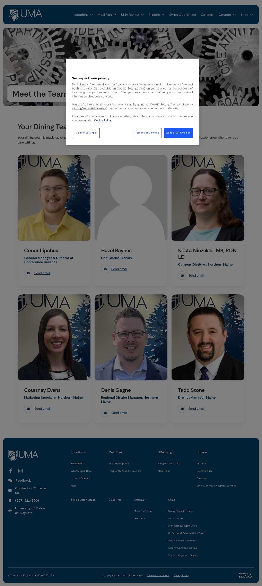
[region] (132, 102)
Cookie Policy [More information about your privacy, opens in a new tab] (103, 120)
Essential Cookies (148, 132)
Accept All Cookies (178, 132)
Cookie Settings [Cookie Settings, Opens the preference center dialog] (86, 132)
